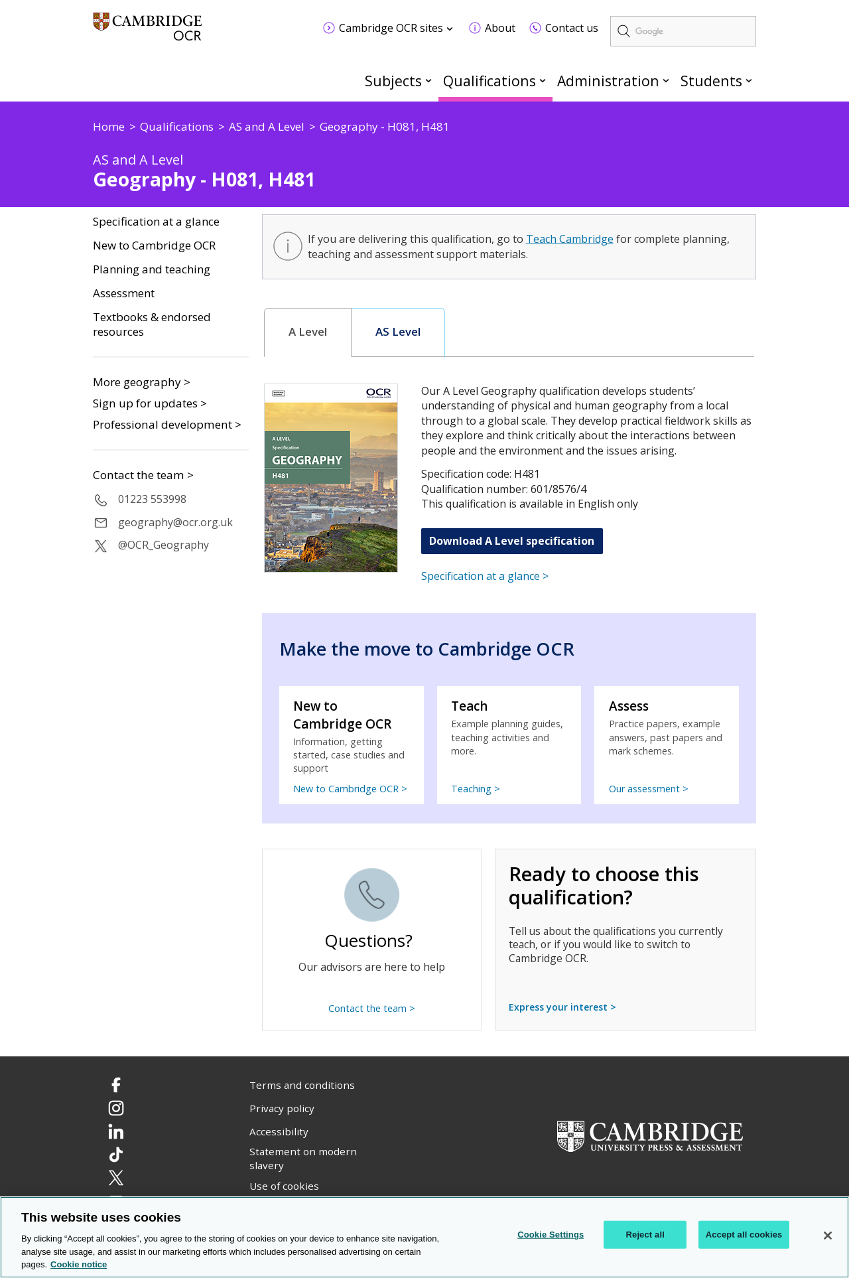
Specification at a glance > (485, 576)
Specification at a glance (156, 221)
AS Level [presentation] (398, 331)
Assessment (124, 293)
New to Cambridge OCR (154, 245)
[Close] (827, 1236)
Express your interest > (562, 1007)
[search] (683, 31)
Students (711, 80)
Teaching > (475, 788)
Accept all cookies (744, 1235)
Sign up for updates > (150, 403)
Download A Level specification (511, 540)
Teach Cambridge (570, 239)
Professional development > (167, 424)
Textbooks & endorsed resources (152, 325)
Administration (608, 80)
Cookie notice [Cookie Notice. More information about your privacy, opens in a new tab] (78, 1265)
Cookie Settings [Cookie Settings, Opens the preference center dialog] (550, 1235)
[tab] (308, 332)
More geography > (141, 382)
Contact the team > (143, 475)
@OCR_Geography (163, 544)
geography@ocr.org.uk (175, 522)
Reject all (645, 1235)
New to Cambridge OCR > (350, 788)
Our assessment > (648, 788)
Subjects (393, 80)
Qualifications (489, 80)
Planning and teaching (151, 269)
